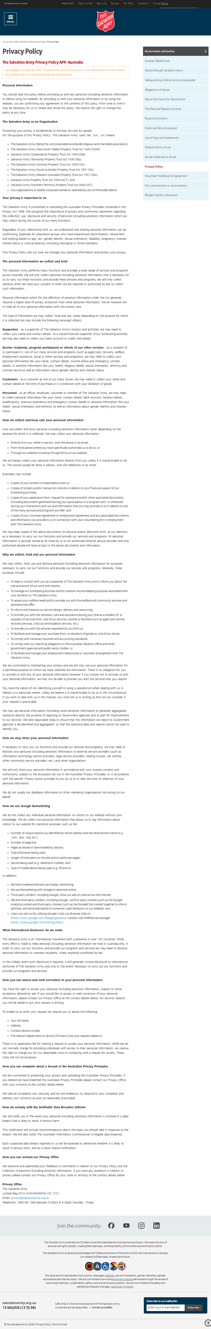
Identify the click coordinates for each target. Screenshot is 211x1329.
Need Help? (68, 3)
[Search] (194, 4)
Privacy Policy (43, 1324)
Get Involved (85, 3)
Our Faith (128, 3)
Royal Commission (156, 118)
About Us (102, 3)
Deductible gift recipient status (164, 70)
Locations (143, 3)
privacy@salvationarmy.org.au (30, 1198)
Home (16, 42)
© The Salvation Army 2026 (19, 1324)
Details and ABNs (102, 1307)
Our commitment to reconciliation (166, 185)
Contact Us (159, 3)
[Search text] (179, 4)
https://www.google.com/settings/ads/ (37, 922)
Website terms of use (158, 147)
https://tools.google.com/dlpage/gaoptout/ (40, 918)
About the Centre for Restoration (165, 99)
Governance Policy (37, 42)
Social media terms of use (160, 157)
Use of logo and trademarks (162, 137)
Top (204, 1323)
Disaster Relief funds (157, 60)
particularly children (122, 1286)
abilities (110, 1275)
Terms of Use (60, 1324)
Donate (115, 3)
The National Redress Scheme (163, 108)
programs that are (123, 1279)
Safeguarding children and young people (170, 80)
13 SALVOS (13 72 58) (19, 1308)
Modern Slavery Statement (161, 195)
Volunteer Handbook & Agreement (166, 175)
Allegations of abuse (157, 89)
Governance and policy (160, 51)
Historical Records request (161, 128)
